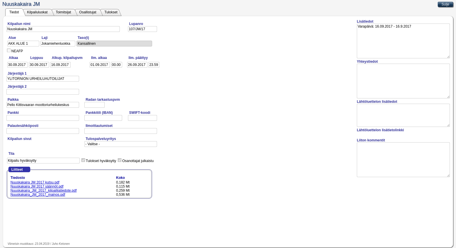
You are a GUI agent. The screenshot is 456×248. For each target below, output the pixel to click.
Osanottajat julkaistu (138, 161)
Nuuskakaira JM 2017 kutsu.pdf (34, 182)
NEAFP (17, 51)
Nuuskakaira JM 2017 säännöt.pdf (36, 186)
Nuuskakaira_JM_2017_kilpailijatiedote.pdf (43, 190)
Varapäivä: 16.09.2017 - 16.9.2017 (403, 41)
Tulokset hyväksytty (101, 161)
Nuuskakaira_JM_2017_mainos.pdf (37, 195)
